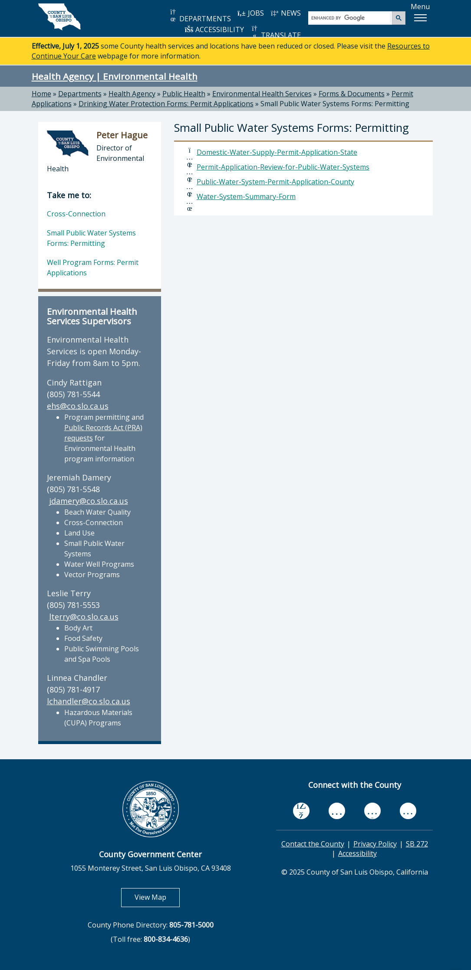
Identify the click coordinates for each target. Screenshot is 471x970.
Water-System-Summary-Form (246, 196)
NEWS (285, 13)
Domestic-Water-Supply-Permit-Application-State (277, 152)
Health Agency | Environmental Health (115, 76)
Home (41, 93)
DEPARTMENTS (200, 16)
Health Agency (132, 93)
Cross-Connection (76, 214)
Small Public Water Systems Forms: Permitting (334, 103)
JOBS (250, 13)
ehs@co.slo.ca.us (78, 406)
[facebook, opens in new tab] (301, 811)
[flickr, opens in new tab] (372, 810)
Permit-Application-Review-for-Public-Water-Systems (283, 167)
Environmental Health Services (262, 93)
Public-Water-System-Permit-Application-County (275, 181)
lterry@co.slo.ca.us (84, 616)
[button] (420, 17)
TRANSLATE (275, 32)
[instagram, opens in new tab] (408, 810)
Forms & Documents (352, 93)
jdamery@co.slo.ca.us (88, 501)
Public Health (183, 93)
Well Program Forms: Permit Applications (92, 268)
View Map (157, 897)
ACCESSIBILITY (214, 29)
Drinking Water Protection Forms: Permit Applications (166, 103)
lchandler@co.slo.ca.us (88, 701)
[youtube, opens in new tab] (336, 811)
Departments (80, 93)
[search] (350, 17)
